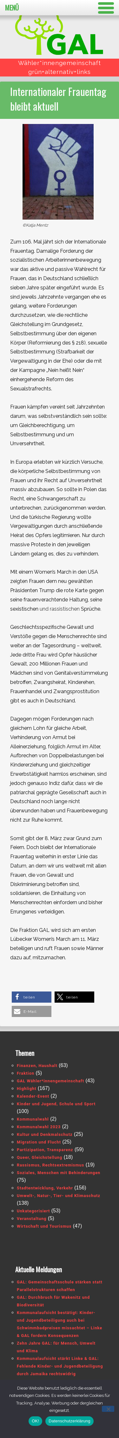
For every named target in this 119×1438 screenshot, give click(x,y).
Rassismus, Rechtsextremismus (50, 1165)
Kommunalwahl (33, 1119)
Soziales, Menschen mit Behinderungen (58, 1172)
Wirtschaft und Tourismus (44, 1226)
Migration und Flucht (39, 1142)
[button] (31, 997)
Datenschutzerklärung (69, 1421)
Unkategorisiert (33, 1211)
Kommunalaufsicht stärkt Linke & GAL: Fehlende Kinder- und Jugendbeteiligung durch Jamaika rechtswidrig (60, 1366)
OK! (35, 1421)
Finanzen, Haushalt (37, 1065)
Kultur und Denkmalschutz (45, 1134)
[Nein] (108, 1409)
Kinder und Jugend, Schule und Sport (56, 1103)
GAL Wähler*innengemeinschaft (50, 1080)
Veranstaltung (32, 1218)
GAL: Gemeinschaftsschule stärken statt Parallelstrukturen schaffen (59, 1286)
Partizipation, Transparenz (45, 1149)
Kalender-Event (33, 1096)
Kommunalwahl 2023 (39, 1126)
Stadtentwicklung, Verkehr (45, 1188)
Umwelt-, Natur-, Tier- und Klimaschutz (58, 1195)
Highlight (26, 1088)
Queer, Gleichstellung (39, 1157)
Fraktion (25, 1073)
